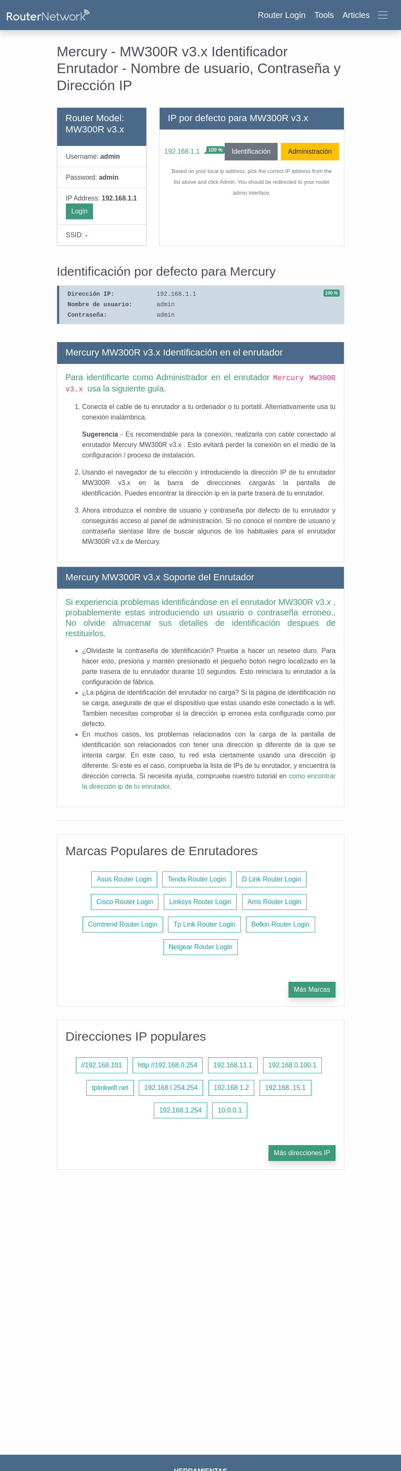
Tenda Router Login (197, 879)
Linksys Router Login (200, 901)
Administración (310, 151)
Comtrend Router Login (122, 924)
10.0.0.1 (230, 1110)
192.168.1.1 (182, 151)
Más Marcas (312, 989)
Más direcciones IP (302, 1152)
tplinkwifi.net (110, 1087)
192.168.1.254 (180, 1110)
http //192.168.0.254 (167, 1065)
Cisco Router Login (124, 901)
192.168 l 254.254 (171, 1087)
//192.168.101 (101, 1065)
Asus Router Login (124, 879)
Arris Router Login (274, 901)
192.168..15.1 (285, 1087)
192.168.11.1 (232, 1065)
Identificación (251, 151)
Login (79, 211)
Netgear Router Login (201, 946)
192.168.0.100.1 (292, 1065)
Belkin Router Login (280, 924)
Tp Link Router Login (204, 924)
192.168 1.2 (231, 1087)
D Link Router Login (271, 879)
